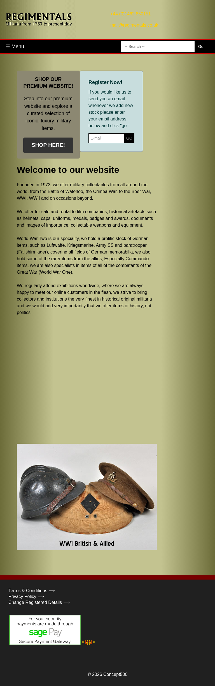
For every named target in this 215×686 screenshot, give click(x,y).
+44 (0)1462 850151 (130, 13)
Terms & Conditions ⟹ (31, 590)
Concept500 (115, 674)
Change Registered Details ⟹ (39, 602)
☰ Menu (15, 46)
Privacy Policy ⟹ (26, 596)
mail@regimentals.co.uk (134, 25)
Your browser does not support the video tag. (59, 379)
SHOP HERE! (48, 145)
